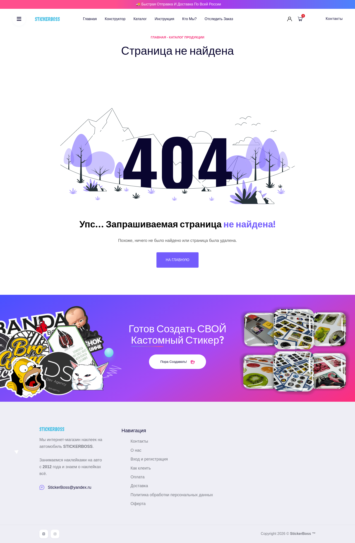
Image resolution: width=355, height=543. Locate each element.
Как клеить (141, 468)
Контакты (334, 19)
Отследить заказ (219, 19)
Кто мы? (189, 19)
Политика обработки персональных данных (172, 495)
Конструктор (115, 19)
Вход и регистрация (149, 459)
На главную (177, 260)
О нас (136, 450)
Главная (90, 19)
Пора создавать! (177, 362)
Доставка (139, 486)
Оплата (138, 477)
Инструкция (164, 19)
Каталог (140, 19)
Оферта (138, 503)
